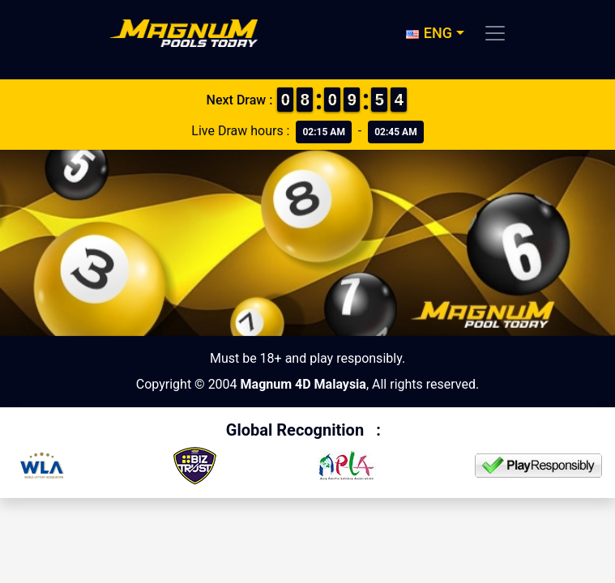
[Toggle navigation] (495, 33)
